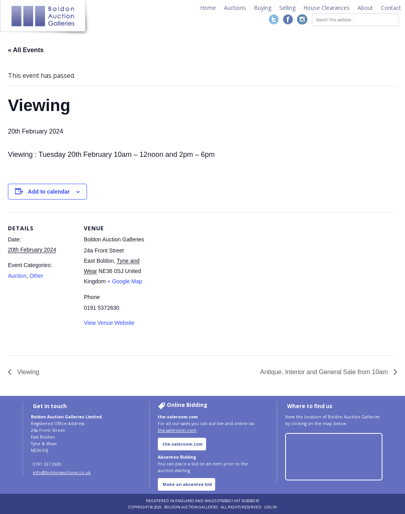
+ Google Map (124, 281)
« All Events (26, 50)
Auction (17, 276)
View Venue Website (109, 323)
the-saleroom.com (177, 430)
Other (36, 276)
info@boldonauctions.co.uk (62, 472)
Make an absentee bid (187, 484)
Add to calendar (49, 191)
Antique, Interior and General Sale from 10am (325, 372)
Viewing (27, 372)
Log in (270, 507)
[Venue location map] (201, 249)
